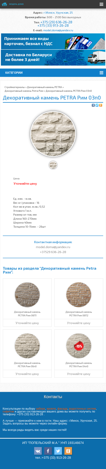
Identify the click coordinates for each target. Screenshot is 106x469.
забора (40, 408)
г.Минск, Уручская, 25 (58, 12)
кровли (51, 408)
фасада (62, 408)
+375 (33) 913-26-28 (53, 25)
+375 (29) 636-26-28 (56, 22)
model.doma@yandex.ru (58, 30)
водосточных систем (82, 408)
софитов (8, 411)
